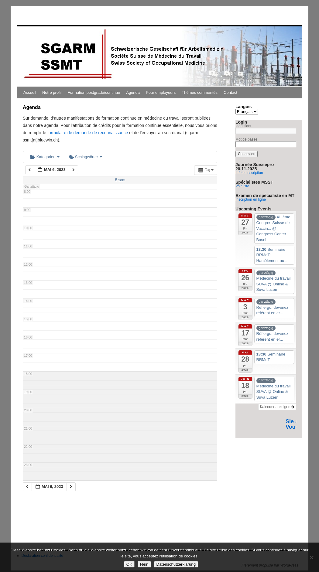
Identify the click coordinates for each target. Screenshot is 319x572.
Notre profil (52, 92)
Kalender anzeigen (277, 407)
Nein (144, 564)
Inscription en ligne (250, 199)
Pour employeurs (161, 92)
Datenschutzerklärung (176, 564)
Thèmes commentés (200, 92)
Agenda (133, 92)
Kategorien (45, 157)
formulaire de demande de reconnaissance (87, 132)
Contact (230, 92)
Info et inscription (249, 173)
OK (129, 564)
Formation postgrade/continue (94, 92)
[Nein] (311, 557)
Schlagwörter (85, 157)
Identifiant (243, 126)
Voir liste (242, 186)
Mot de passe (246, 139)
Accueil (29, 92)
